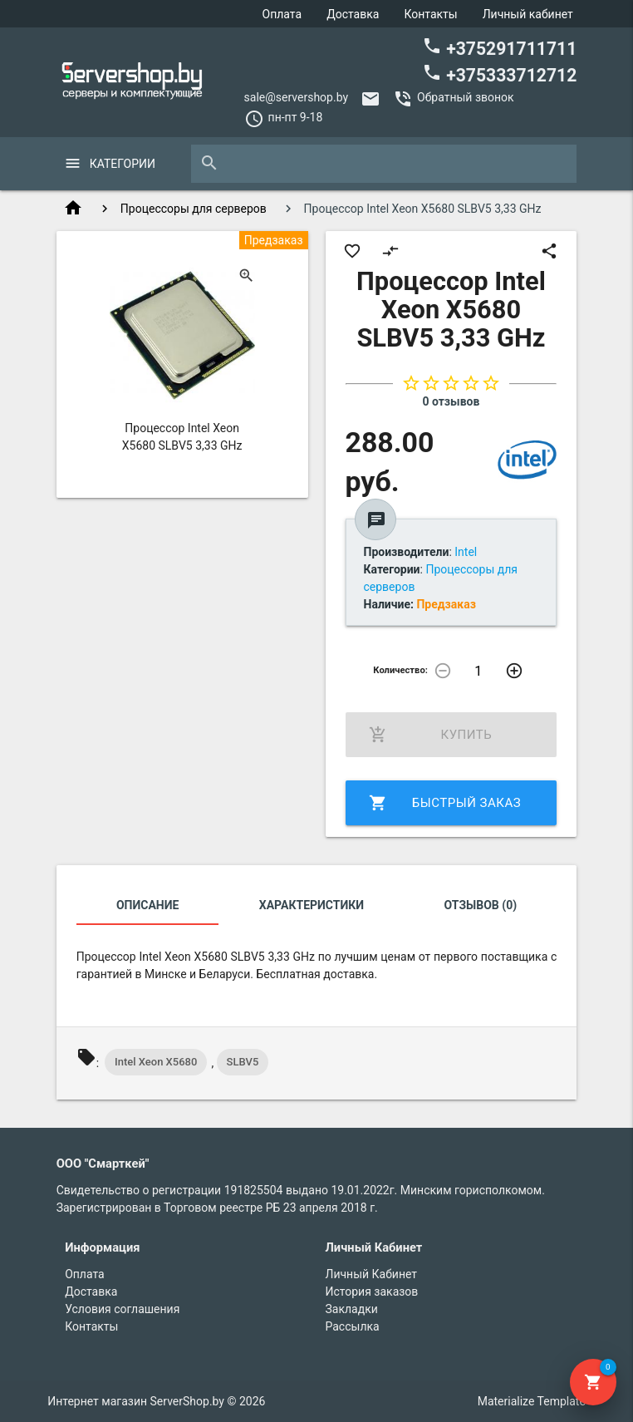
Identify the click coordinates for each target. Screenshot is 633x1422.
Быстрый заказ (445, 802)
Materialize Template (532, 1401)
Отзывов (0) (481, 905)
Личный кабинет (528, 14)
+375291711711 (499, 47)
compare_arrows (390, 251)
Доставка (352, 14)
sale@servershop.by (296, 97)
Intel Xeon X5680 (156, 1061)
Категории (122, 163)
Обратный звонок (465, 97)
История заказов (372, 1291)
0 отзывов (450, 401)
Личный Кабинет (372, 1274)
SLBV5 (243, 1061)
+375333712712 (499, 74)
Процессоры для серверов (193, 208)
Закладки (352, 1309)
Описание (147, 905)
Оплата (282, 14)
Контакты (430, 14)
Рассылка (353, 1326)
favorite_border (352, 251)
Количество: (400, 670)
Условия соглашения (122, 1309)
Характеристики (311, 905)
